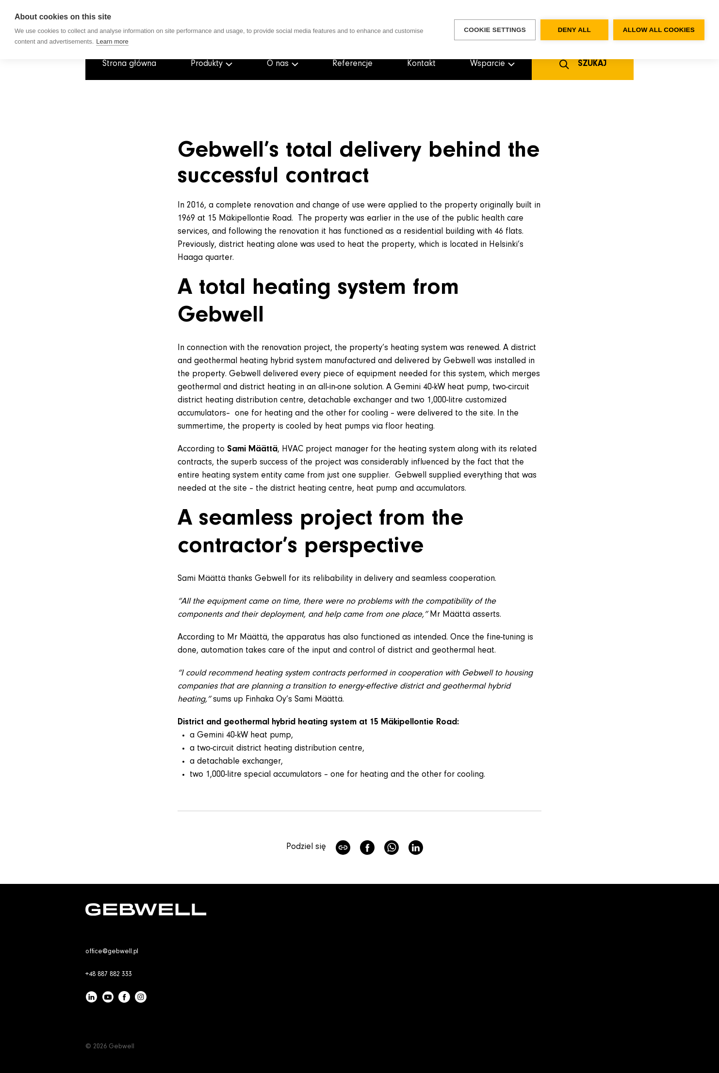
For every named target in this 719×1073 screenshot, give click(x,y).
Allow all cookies (659, 29)
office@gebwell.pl (111, 951)
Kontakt (421, 64)
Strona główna (129, 64)
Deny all (574, 29)
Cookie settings (495, 29)
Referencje (352, 64)
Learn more (112, 41)
